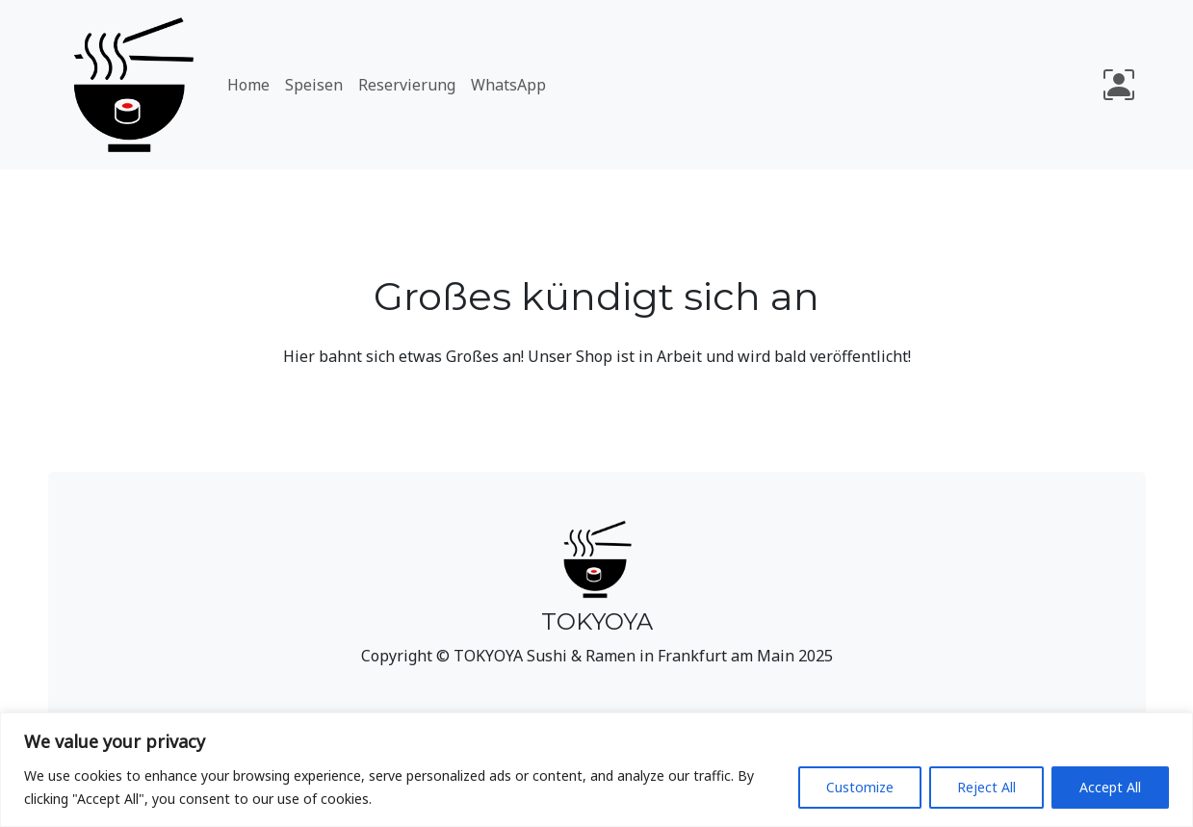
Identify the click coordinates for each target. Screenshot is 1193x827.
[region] (596, 769)
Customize (860, 787)
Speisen (314, 84)
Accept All (1110, 787)
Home (248, 84)
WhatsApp (508, 84)
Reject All (986, 787)
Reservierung (406, 84)
